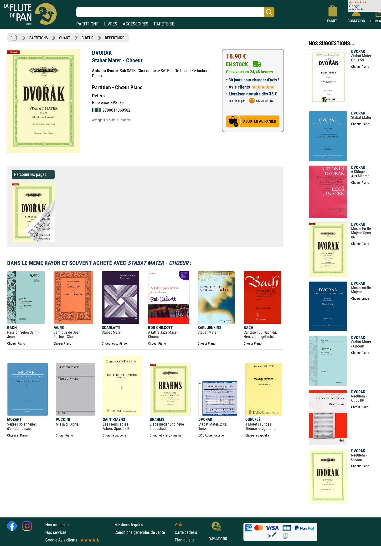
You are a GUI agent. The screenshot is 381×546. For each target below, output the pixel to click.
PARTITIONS (87, 24)
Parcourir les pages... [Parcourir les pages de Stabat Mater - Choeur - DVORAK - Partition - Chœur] (32, 174)
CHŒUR (87, 38)
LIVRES (110, 24)
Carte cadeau (186, 532)
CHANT (64, 38)
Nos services (56, 532)
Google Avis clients (72, 539)
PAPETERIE (164, 24)
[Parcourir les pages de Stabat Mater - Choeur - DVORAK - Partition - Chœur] (57, 241)
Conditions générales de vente (143, 532)
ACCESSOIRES (135, 24)
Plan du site (185, 539)
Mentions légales (128, 524)
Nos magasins (57, 524)
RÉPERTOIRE (114, 38)
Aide (179, 524)
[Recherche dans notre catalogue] (175, 12)
